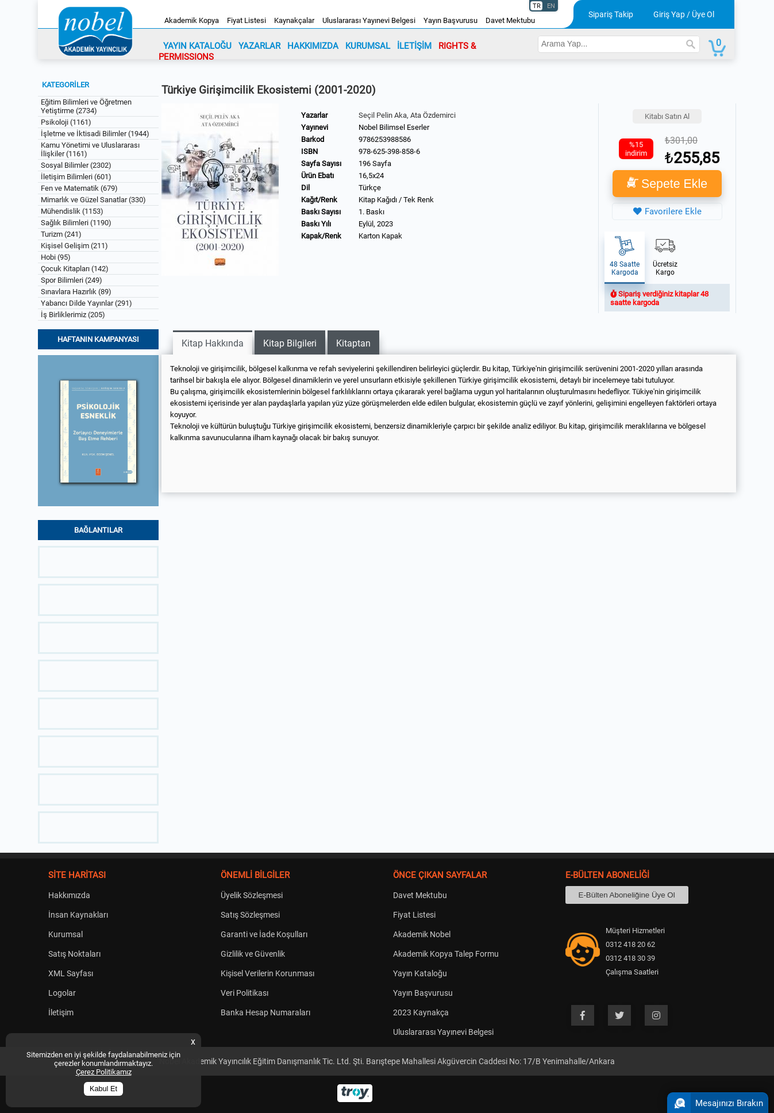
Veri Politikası (244, 993)
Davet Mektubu (510, 20)
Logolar (62, 993)
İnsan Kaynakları (78, 914)
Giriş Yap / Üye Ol (683, 14)
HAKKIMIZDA (312, 46)
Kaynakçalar (294, 20)
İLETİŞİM (414, 46)
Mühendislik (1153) (72, 211)
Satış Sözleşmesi (250, 914)
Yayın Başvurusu (450, 20)
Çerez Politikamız (104, 1072)
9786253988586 (385, 139)
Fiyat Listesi (246, 20)
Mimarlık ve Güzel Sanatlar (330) (93, 199)
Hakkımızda (69, 895)
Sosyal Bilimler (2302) (76, 165)
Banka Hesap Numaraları (265, 1012)
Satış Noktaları (74, 953)
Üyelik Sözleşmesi (252, 895)
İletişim (61, 1012)
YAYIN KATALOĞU (197, 46)
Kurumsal (65, 934)
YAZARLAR (259, 46)
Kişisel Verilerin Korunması (267, 973)
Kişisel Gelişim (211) (74, 245)
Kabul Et (103, 1089)
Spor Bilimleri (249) (71, 280)
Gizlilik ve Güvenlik (253, 953)
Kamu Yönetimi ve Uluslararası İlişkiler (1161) (90, 149)
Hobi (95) (56, 257)
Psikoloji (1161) (66, 122)
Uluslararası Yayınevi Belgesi (368, 20)
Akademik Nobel (421, 934)
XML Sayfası (70, 973)
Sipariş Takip (610, 14)
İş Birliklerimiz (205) (73, 314)
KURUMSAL (367, 46)
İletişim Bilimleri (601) (76, 176)
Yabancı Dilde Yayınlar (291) (86, 303)
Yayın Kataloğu (420, 973)
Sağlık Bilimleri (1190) (76, 222)
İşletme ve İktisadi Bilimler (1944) (95, 133)
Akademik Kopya (191, 20)
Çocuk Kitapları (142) (75, 268)
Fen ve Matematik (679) (79, 188)
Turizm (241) (61, 234)
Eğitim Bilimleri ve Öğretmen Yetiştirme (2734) (86, 106)
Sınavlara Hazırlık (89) (76, 291)
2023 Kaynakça (421, 1012)
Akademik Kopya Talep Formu (446, 953)
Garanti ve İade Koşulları (264, 934)
